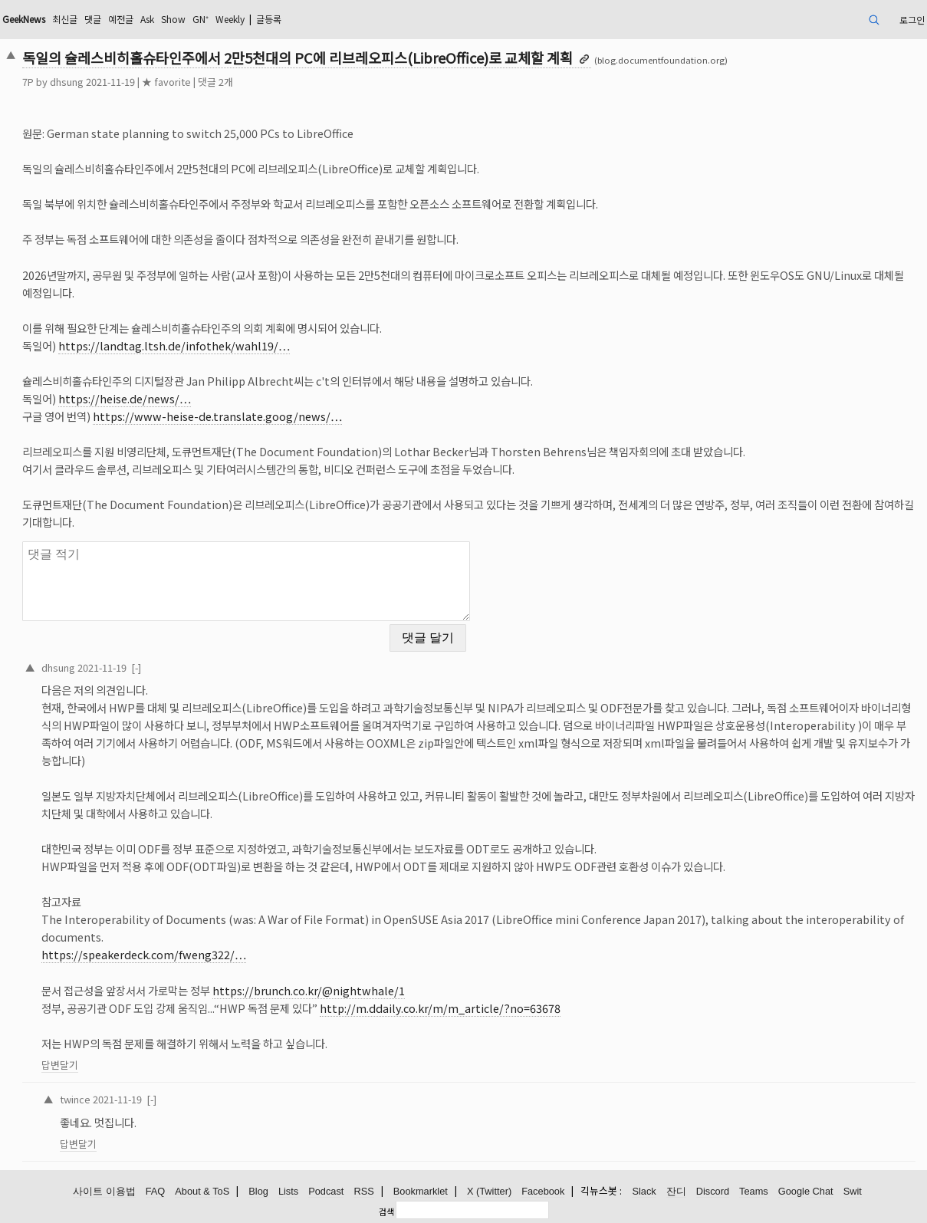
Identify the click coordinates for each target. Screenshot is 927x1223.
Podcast (326, 1191)
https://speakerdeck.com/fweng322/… (143, 954)
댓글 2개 (215, 81)
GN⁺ (200, 18)
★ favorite (166, 81)
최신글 (64, 18)
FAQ (156, 1191)
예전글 (120, 18)
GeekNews (23, 18)
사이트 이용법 (104, 1191)
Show (173, 18)
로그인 (912, 19)
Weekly (230, 18)
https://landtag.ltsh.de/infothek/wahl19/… (174, 345)
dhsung (67, 81)
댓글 (92, 18)
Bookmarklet (420, 1191)
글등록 (268, 18)
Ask (147, 18)
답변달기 (59, 1064)
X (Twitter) (489, 1191)
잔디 (676, 1191)
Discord (712, 1191)
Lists (288, 1191)
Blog (258, 1191)
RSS (363, 1191)
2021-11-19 (102, 667)
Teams (753, 1191)
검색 (386, 1211)
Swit (852, 1191)
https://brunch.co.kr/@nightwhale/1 (308, 990)
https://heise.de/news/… (124, 398)
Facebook (542, 1191)
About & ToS (202, 1191)
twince (75, 1099)
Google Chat (805, 1191)
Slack (644, 1191)
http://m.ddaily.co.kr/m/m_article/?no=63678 (440, 1008)
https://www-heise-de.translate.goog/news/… (217, 416)
